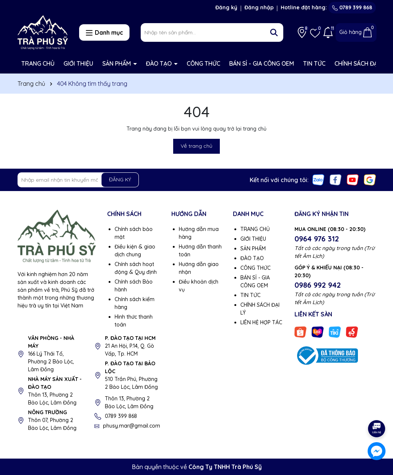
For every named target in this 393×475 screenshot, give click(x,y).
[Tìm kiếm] (273, 32)
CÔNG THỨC (203, 63)
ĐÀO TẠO (159, 63)
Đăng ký (226, 7)
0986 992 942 (317, 285)
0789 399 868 (352, 7)
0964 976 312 (316, 238)
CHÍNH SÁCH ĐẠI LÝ (360, 63)
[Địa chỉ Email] (78, 179)
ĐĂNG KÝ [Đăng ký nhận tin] (120, 179)
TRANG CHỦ (37, 63)
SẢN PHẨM (117, 63)
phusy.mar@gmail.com (131, 425)
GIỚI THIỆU (78, 63)
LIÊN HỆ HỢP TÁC (261, 322)
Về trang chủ (196, 146)
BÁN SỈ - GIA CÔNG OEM (261, 63)
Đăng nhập (259, 7)
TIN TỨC (314, 63)
